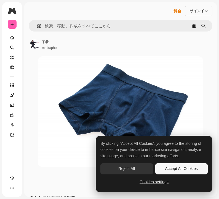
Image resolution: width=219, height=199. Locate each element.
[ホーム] (12, 37)
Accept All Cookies (181, 168)
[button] (36, 26)
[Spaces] (12, 95)
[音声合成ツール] (12, 125)
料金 (177, 11)
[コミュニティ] (12, 67)
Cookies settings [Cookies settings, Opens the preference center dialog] (154, 182)
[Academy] (12, 178)
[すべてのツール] (12, 85)
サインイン (199, 11)
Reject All (126, 168)
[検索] (12, 47)
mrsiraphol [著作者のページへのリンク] (49, 48)
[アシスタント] (12, 135)
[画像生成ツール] (12, 105)
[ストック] (12, 57)
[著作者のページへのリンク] (35, 44)
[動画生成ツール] (12, 115)
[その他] (12, 188)
